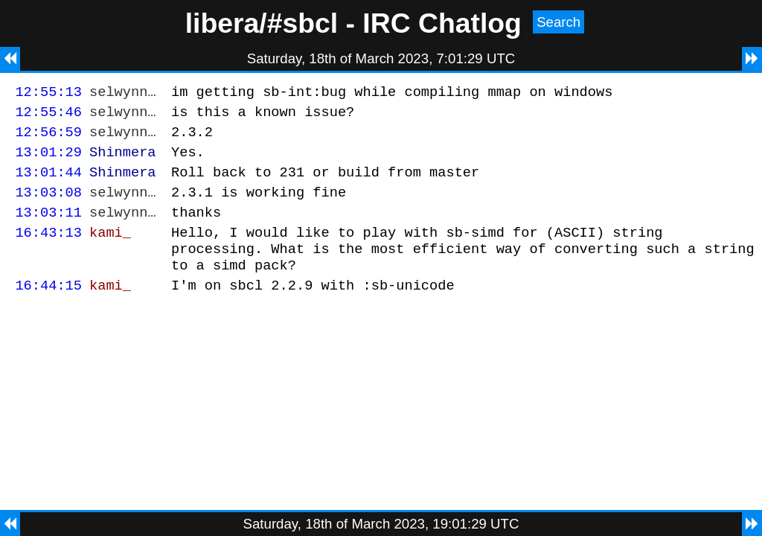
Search (558, 22)
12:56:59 (48, 138)
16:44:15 (48, 309)
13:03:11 (48, 227)
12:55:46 (48, 115)
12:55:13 (48, 93)
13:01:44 (48, 182)
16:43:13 (48, 249)
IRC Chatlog (442, 23)
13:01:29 (48, 160)
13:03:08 (48, 205)
